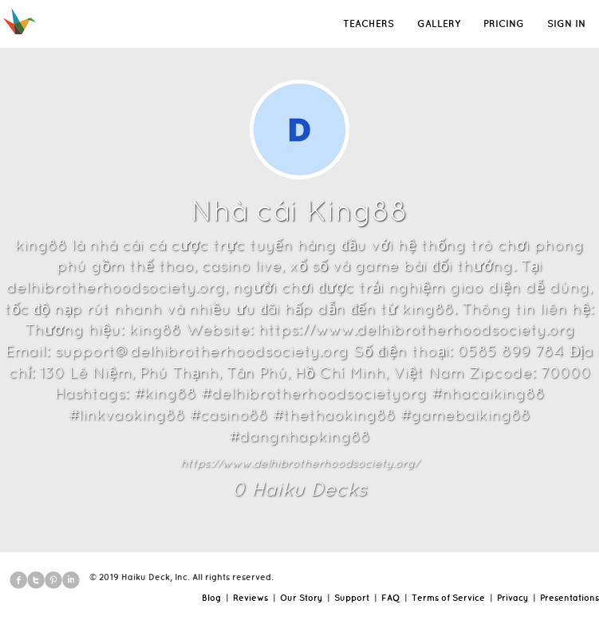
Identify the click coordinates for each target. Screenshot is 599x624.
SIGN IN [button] (566, 23)
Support (351, 597)
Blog (211, 597)
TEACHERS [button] (368, 23)
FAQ (390, 597)
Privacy (512, 597)
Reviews (250, 597)
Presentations (569, 597)
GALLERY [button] (438, 23)
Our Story (301, 597)
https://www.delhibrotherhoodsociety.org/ (299, 463)
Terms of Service (448, 597)
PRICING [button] (503, 23)
